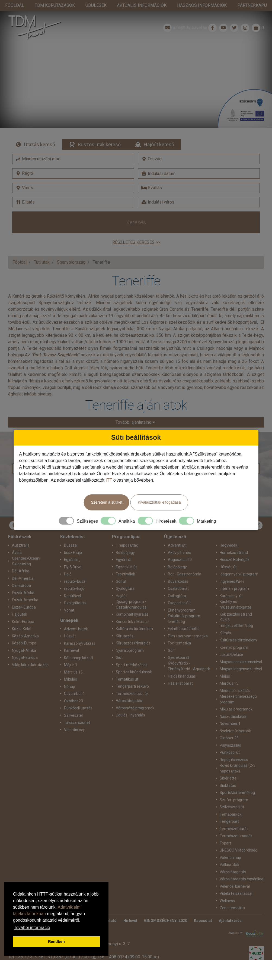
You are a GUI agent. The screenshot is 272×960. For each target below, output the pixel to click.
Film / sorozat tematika (188, 625)
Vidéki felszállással (236, 882)
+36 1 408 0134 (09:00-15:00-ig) (128, 946)
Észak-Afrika (23, 582)
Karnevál (71, 639)
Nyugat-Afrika (24, 639)
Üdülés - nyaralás (130, 704)
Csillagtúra (177, 585)
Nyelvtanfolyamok (235, 720)
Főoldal (19, 251)
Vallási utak (229, 854)
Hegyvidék (228, 534)
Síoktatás (228, 774)
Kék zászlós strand (236, 603)
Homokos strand (234, 542)
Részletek (136, 67)
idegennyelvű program (239, 563)
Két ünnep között (78, 647)
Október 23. (74, 690)
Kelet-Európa (23, 611)
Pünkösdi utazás (78, 697)
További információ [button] (32, 927)
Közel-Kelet (21, 618)
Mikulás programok (236, 698)
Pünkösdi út (230, 741)
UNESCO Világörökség (238, 839)
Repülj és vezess (234, 749)
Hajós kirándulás (182, 665)
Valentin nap (74, 719)
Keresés (136, 211)
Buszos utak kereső (99, 133)
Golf (171, 639)
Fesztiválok (125, 563)
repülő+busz (74, 570)
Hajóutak (19, 603)
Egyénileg (72, 549)
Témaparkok (230, 803)
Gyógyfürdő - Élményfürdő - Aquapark (189, 655)
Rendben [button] (56, 941)
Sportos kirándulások (134, 661)
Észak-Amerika (25, 589)
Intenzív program (234, 577)
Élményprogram (182, 599)
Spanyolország (71, 251)
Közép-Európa (24, 632)
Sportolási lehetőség (237, 782)
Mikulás (70, 668)
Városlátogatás (129, 690)
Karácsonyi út (231, 585)
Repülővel (72, 585)
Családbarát (178, 577)
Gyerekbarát (178, 646)
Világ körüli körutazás (30, 654)
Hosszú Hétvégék (234, 549)
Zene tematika (232, 897)
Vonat (69, 599)
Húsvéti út (228, 556)
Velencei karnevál (235, 875)
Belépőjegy (125, 542)
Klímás (225, 622)
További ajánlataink (128, 411)
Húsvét (70, 625)
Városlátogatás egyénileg (241, 868)
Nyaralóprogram (130, 639)
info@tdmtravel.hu (184, 17)
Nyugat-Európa (25, 646)
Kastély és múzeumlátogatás (236, 593)
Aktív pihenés (179, 542)
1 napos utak (127, 534)
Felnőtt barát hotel (183, 618)
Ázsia (17, 542)
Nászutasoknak (233, 705)
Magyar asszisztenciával (241, 651)
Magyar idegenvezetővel (241, 658)
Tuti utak (42, 251)
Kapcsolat (203, 910)
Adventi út (176, 534)
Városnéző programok (135, 697)
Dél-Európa (21, 574)
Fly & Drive (72, 556)
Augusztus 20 (180, 549)
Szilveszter (73, 704)
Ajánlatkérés (230, 910)
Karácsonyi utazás (79, 632)
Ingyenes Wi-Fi (232, 570)
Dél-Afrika (20, 560)
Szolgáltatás (75, 592)
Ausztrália (21, 534)
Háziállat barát (180, 672)
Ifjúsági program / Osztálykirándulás (131, 593)
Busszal (71, 534)
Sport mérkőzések (132, 654)
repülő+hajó (74, 577)
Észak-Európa (24, 596)
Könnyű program (234, 636)
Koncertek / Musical (132, 611)
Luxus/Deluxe (231, 643)
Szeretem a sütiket (106, 502)
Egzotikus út (126, 556)
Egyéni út (124, 549)
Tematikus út (127, 668)
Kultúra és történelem (134, 618)
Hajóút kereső (159, 133)
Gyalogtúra (125, 577)
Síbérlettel (228, 767)
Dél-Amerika (22, 567)
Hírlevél (130, 910)
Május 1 (226, 665)
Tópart (225, 832)
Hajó (68, 563)
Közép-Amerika (25, 625)
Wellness (227, 890)
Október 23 (229, 727)
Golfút (121, 570)
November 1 (230, 712)
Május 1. (71, 654)
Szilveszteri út (232, 796)
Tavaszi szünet (77, 711)
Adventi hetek (76, 618)
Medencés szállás (235, 680)
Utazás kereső (39, 133)
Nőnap (69, 676)
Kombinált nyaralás (132, 603)
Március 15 (229, 672)
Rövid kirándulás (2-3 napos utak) (237, 757)
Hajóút (121, 585)
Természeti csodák (132, 683)
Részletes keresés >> (136, 231)
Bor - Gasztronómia (184, 563)
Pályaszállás (230, 734)
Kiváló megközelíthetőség (236, 612)
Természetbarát (234, 818)
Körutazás (124, 625)
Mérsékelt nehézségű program (238, 688)
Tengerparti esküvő (132, 675)
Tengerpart (229, 810)
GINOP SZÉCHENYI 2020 (165, 910)
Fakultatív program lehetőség (184, 608)
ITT (108, 480)
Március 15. (74, 661)
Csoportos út (179, 592)
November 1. (75, 683)
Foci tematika (179, 632)
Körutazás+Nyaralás (133, 632)
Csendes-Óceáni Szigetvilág (26, 550)
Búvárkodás (178, 570)
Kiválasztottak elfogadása (159, 502)
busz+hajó (73, 542)
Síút (119, 646)
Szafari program (234, 789)
